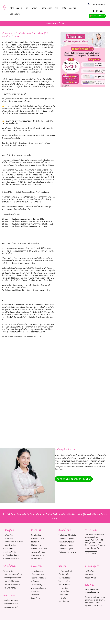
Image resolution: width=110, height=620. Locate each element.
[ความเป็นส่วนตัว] (68, 601)
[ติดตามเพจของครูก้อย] (13, 558)
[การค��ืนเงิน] (68, 598)
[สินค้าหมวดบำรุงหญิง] (69, 538)
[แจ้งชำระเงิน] (91, 553)
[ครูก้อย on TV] (13, 548)
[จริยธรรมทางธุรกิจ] (41, 584)
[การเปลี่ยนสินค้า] (68, 591)
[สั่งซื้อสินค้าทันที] (95, 577)
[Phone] (89, 4)
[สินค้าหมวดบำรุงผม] (69, 548)
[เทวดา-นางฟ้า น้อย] (41, 552)
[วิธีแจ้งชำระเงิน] (68, 584)
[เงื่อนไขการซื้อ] (68, 574)
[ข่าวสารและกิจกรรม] (41, 588)
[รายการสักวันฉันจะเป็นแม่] (13, 574)
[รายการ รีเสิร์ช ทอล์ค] (13, 581)
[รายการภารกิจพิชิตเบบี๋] (13, 584)
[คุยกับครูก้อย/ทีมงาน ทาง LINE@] (74, 479)
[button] (14, 7)
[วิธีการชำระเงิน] (68, 581)
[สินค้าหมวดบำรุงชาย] (69, 541)
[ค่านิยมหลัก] (41, 581)
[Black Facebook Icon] (93, 11)
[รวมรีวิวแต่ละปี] (41, 558)
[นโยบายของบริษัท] (41, 574)
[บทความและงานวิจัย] (13, 607)
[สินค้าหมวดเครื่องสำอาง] (69, 552)
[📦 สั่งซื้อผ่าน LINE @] (97, 16)
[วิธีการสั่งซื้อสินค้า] (68, 577)
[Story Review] (41, 535)
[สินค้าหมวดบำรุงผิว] (69, 545)
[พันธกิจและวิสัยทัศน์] (41, 577)
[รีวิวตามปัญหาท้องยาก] (41, 548)
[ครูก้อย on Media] (13, 551)
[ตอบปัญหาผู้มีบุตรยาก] (13, 600)
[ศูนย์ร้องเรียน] (95, 571)
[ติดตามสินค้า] (95, 574)
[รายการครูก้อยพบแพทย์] (13, 577)
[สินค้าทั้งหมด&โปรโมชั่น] (69, 535)
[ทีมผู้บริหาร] (41, 594)
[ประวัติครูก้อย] (13, 538)
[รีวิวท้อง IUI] (41, 541)
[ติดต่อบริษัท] (41, 598)
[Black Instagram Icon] (97, 11)
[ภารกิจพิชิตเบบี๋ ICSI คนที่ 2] (13, 541)
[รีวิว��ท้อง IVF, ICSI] (41, 545)
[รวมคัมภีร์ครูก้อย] (13, 545)
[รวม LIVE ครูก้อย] (13, 588)
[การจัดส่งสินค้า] (68, 588)
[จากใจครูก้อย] (13, 535)
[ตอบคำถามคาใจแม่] (13, 603)
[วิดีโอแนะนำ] (13, 571)
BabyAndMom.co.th (71, 458)
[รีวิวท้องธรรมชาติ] (41, 538)
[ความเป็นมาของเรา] (41, 571)
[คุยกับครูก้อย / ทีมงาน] (13, 555)
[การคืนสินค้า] (68, 594)
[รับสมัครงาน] (41, 591)
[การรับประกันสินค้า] (68, 571)
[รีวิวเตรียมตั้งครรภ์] (41, 555)
